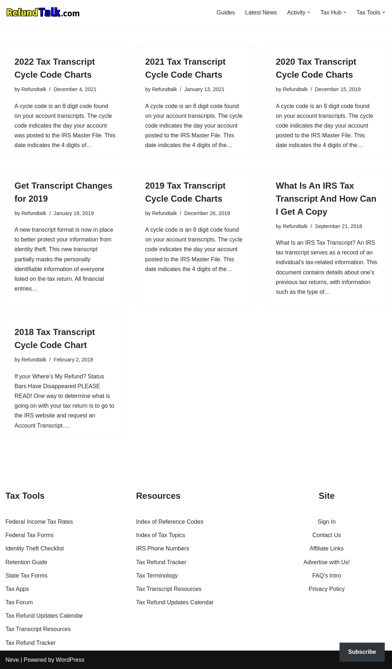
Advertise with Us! (326, 562)
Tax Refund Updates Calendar (44, 616)
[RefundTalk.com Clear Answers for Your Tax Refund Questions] (43, 12)
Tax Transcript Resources (38, 629)
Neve (12, 660)
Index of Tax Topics (160, 535)
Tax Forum (19, 602)
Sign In (327, 522)
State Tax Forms (26, 575)
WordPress (70, 660)
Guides (225, 12)
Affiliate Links (327, 548)
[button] (308, 12)
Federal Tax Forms (29, 535)
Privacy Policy (327, 589)
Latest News (261, 12)
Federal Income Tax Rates (39, 522)
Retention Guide (26, 562)
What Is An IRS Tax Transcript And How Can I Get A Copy (326, 198)
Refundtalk (33, 89)
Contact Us (326, 535)
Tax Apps (17, 589)
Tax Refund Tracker (30, 643)
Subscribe (362, 652)
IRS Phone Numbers (162, 548)
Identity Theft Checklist (34, 548)
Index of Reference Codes (169, 522)
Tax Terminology (157, 575)
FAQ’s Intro (326, 575)
